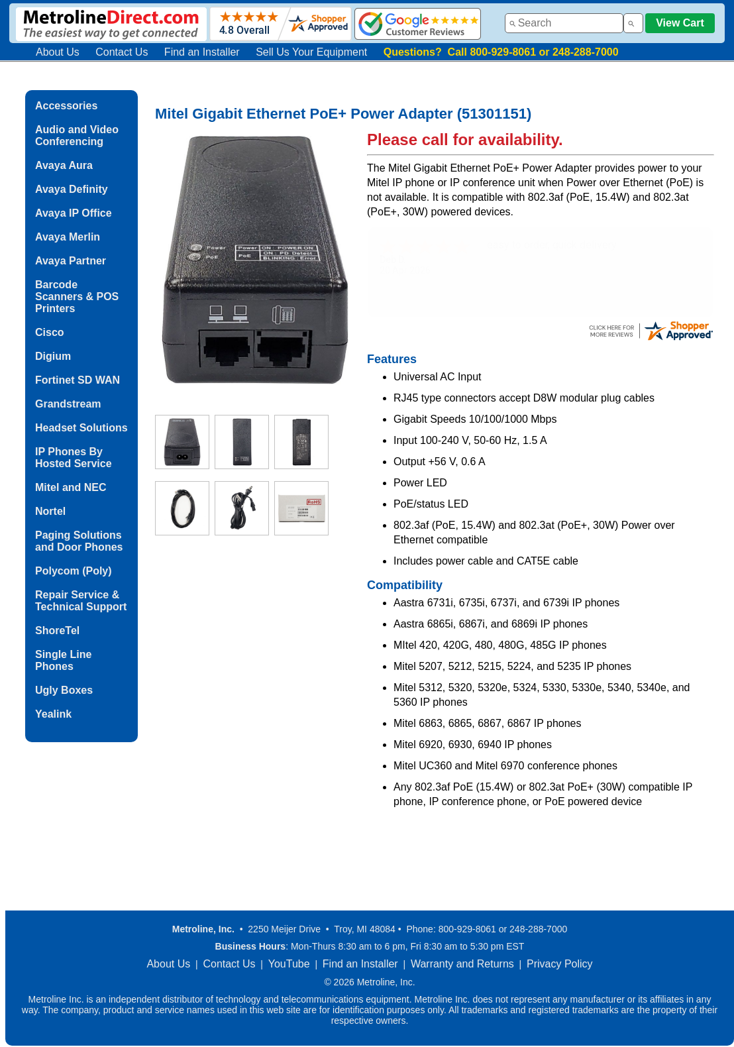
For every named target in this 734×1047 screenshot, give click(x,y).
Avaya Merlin (67, 237)
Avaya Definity (71, 189)
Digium (53, 356)
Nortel (50, 511)
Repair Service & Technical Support (81, 600)
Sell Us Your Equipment (311, 52)
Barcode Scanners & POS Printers (77, 296)
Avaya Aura (64, 165)
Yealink (53, 714)
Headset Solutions (81, 427)
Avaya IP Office (73, 213)
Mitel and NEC (71, 487)
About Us (57, 52)
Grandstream (68, 404)
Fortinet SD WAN (77, 380)
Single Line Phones (63, 660)
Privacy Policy (560, 963)
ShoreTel (57, 630)
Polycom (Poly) (73, 571)
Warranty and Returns (462, 963)
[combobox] (564, 23)
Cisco (49, 332)
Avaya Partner (70, 260)
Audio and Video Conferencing (77, 135)
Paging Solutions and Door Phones (79, 541)
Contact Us (121, 52)
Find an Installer (202, 52)
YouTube (289, 963)
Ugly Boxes (64, 690)
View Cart (680, 22)
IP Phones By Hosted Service (73, 457)
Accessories (66, 105)
